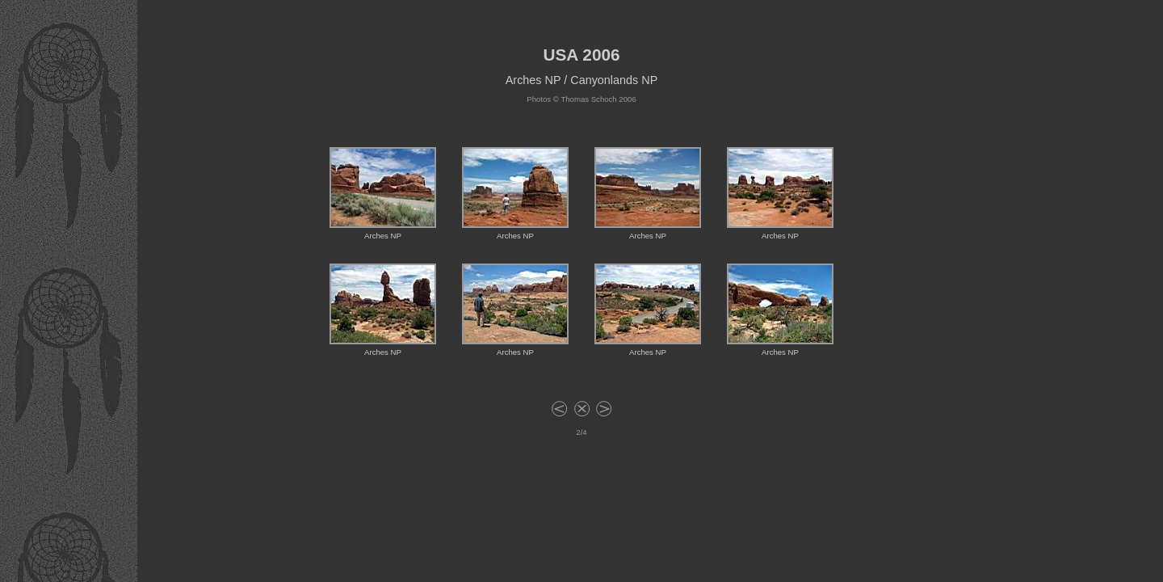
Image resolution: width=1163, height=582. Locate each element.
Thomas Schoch (588, 99)
